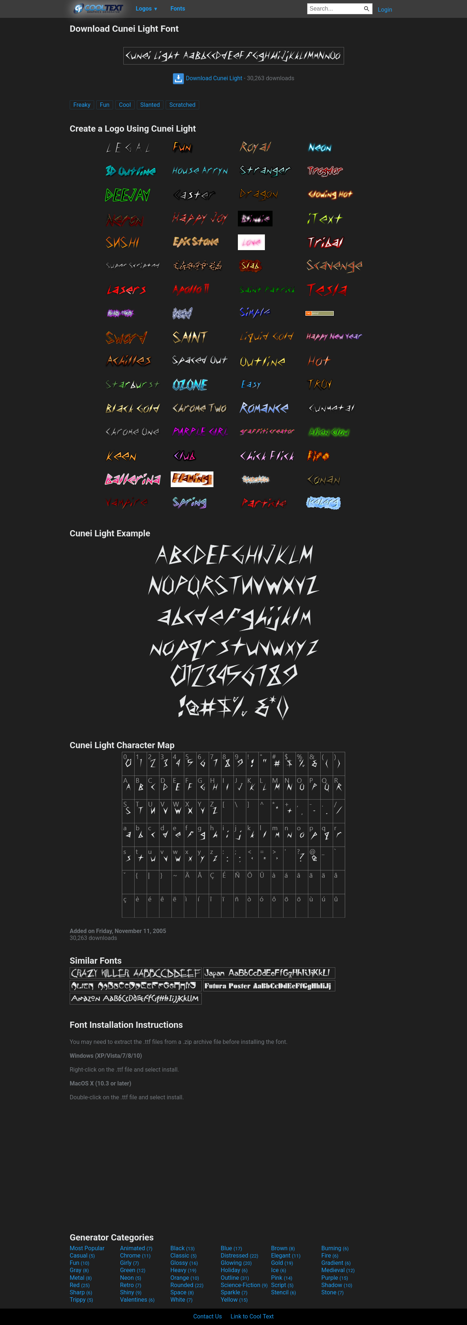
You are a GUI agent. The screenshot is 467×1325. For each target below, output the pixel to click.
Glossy (184, 1262)
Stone (332, 1292)
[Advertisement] (34, 132)
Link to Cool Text (252, 1316)
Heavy (183, 1270)
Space (182, 1292)
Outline (235, 1277)
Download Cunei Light (207, 78)
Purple (334, 1277)
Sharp (81, 1292)
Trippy (81, 1299)
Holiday (234, 1270)
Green (133, 1270)
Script (282, 1285)
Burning (335, 1248)
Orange (184, 1277)
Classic (183, 1255)
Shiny (131, 1292)
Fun (104, 104)
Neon (130, 1277)
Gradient (336, 1262)
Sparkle (234, 1292)
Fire (330, 1255)
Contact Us (207, 1316)
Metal (81, 1277)
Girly (129, 1262)
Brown (283, 1248)
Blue (231, 1248)
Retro (130, 1285)
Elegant (286, 1255)
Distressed (239, 1255)
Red (80, 1285)
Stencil (283, 1292)
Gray (79, 1270)
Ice (278, 1270)
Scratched (182, 104)
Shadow (336, 1285)
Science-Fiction (244, 1285)
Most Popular (87, 1248)
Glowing (236, 1262)
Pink (282, 1277)
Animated (136, 1248)
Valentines (137, 1299)
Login (385, 9)
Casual (82, 1255)
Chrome (135, 1255)
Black (182, 1248)
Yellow (234, 1299)
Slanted (150, 104)
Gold (282, 1262)
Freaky (81, 104)
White (181, 1299)
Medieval (338, 1270)
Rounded (187, 1285)
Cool (125, 104)
